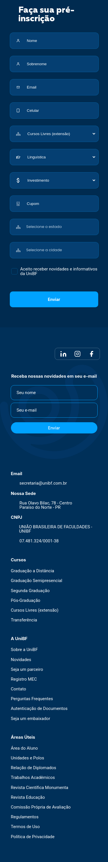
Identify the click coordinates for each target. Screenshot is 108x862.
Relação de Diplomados (33, 768)
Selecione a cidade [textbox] (44, 250)
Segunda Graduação (30, 591)
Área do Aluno (24, 748)
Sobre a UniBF (24, 650)
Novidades (21, 660)
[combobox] (61, 224)
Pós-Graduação (25, 600)
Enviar (54, 299)
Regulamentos (25, 817)
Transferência (24, 620)
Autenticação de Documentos (39, 709)
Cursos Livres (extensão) (35, 610)
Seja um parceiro (27, 669)
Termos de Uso (25, 827)
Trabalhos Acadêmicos (33, 777)
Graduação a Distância (32, 571)
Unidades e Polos (27, 758)
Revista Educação (28, 797)
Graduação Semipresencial (36, 581)
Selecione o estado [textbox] (44, 227)
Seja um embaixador (30, 719)
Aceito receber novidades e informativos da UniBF (58, 271)
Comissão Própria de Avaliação (41, 807)
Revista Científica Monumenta (40, 788)
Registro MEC (24, 679)
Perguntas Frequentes (32, 699)
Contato (18, 689)
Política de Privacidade (33, 837)
